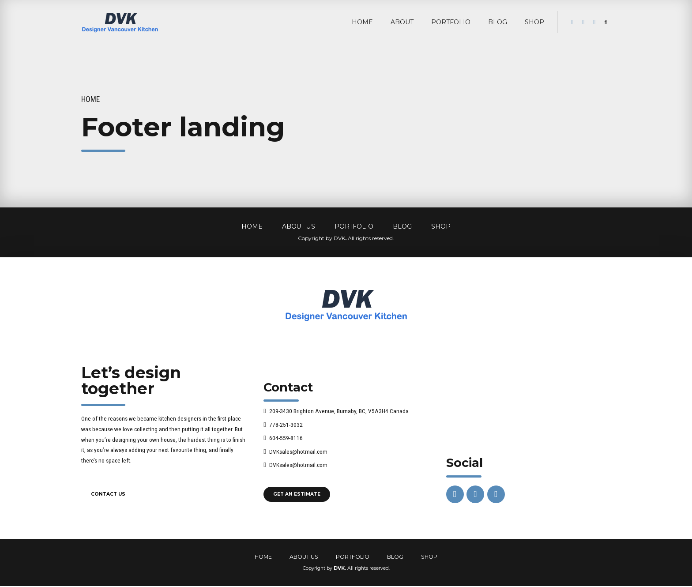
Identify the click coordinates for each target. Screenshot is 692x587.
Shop (534, 22)
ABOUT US (298, 226)
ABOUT (402, 22)
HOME (362, 22)
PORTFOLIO (450, 22)
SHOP (441, 226)
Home (90, 99)
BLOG (497, 22)
